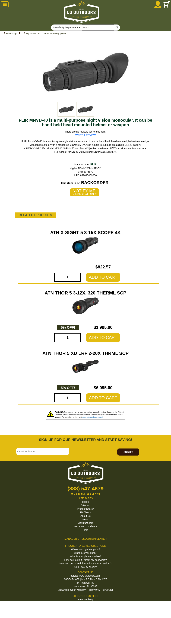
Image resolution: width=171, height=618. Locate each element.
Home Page (11, 33)
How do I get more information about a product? (85, 563)
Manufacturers (85, 523)
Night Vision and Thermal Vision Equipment (46, 33)
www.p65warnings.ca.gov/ (92, 417)
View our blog (85, 599)
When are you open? (85, 552)
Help (85, 530)
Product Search (85, 508)
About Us (85, 516)
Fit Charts (85, 512)
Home (85, 501)
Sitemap (85, 505)
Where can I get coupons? (85, 549)
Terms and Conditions (85, 526)
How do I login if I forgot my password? (85, 560)
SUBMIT (128, 452)
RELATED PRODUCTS (35, 215)
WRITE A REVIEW (85, 135)
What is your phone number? (85, 556)
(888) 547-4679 (85, 488)
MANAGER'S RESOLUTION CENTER (85, 538)
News (85, 519)
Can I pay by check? (85, 567)
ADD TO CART (103, 277)
